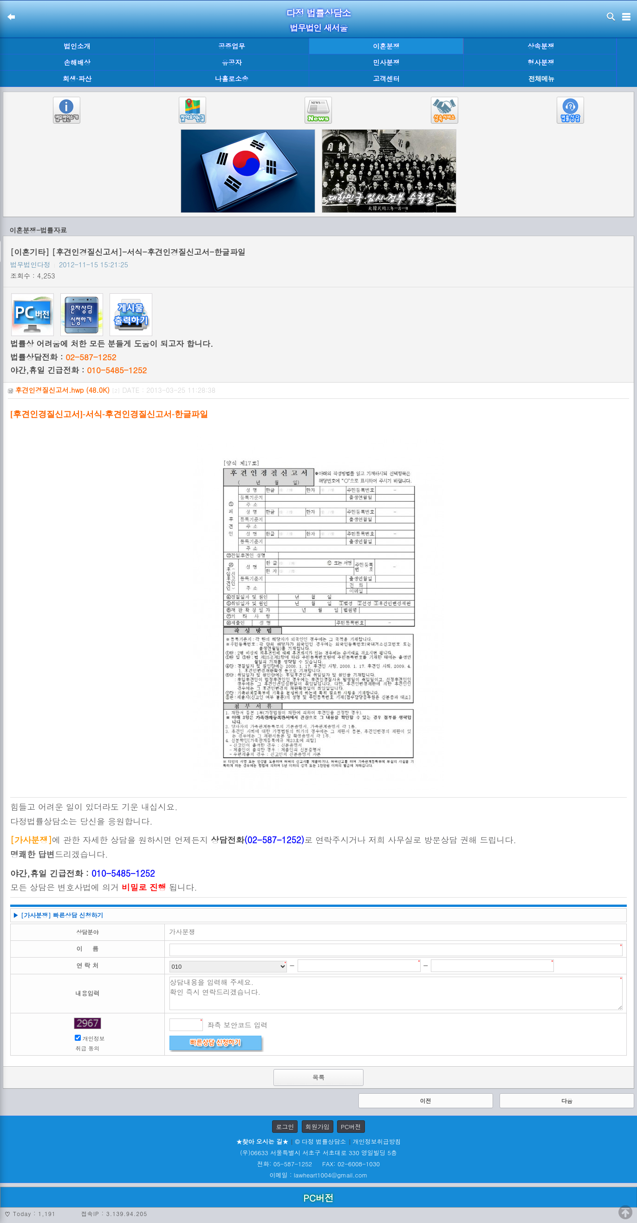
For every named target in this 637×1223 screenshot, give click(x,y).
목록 (318, 1077)
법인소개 (77, 46)
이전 (425, 1100)
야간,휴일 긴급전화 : (78, 370)
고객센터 (386, 78)
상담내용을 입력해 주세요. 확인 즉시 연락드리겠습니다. (396, 993)
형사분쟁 (540, 62)
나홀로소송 (231, 78)
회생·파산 (77, 78)
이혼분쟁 (386, 46)
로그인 (285, 1126)
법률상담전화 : (63, 357)
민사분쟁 (386, 62)
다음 (566, 1100)
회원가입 (318, 1126)
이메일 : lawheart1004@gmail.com (319, 1174)
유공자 (231, 62)
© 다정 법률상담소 (320, 1141)
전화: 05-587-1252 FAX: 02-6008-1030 (318, 1163)
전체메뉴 (541, 78)
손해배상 (77, 62)
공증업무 (231, 46)
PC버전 (351, 1126)
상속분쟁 (540, 46)
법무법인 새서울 (318, 27)
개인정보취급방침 (377, 1141)
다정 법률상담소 (318, 13)
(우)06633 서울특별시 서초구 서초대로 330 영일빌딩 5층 (318, 1152)
